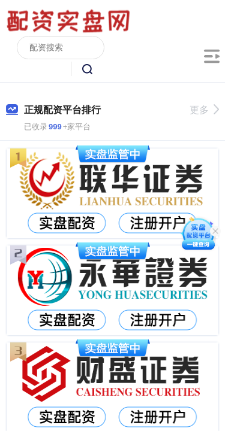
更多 (204, 110)
